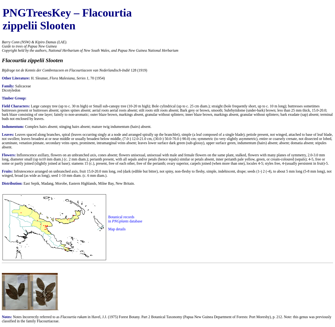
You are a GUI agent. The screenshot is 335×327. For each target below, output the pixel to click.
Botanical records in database (125, 219)
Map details (117, 229)
